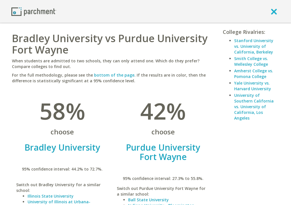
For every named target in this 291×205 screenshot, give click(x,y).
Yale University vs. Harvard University (252, 85)
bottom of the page (114, 75)
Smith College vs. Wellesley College (251, 61)
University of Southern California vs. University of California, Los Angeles (254, 107)
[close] (274, 11)
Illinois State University (51, 196)
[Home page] (33, 11)
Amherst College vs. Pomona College (253, 73)
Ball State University (148, 199)
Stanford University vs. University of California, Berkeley (253, 46)
